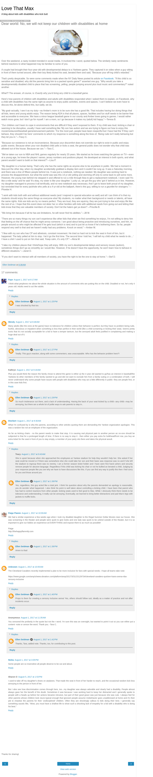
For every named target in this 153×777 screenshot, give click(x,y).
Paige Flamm (14, 513)
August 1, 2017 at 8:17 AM (26, 280)
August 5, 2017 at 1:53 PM (30, 677)
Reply (10, 290)
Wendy (11, 322)
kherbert (12, 421)
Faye (10, 280)
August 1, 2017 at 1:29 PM (45, 397)
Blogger (73, 774)
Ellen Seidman (22, 301)
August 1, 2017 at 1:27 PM (45, 349)
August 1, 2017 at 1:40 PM (45, 594)
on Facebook (107, 78)
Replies (14, 296)
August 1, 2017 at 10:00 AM (34, 513)
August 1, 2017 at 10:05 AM (30, 567)
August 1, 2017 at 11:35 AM (33, 618)
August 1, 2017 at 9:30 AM (29, 421)
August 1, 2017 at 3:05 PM (26, 660)
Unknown (12, 567)
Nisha (11, 660)
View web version (68, 769)
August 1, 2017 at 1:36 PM (45, 481)
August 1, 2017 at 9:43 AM (33, 454)
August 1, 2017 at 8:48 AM (28, 322)
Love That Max (17, 8)
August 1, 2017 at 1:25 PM (45, 301)
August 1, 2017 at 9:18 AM (29, 370)
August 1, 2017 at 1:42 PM (45, 639)
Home (68, 764)
